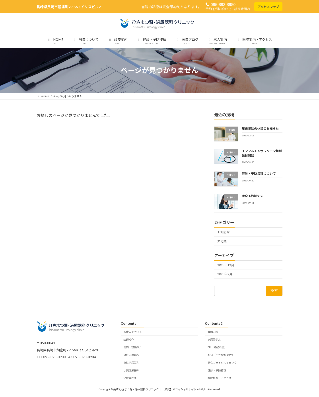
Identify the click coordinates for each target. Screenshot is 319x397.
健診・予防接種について (259, 173)
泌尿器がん (214, 339)
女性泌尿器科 (131, 362)
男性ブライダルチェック (222, 362)
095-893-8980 (220, 4)
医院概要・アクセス (219, 378)
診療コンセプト (132, 331)
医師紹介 (128, 339)
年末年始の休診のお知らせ (260, 128)
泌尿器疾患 (130, 378)
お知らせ (223, 232)
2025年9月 (224, 274)
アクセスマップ (268, 7)
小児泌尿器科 (131, 370)
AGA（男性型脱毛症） (221, 355)
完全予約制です (252, 196)
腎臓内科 (213, 331)
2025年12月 (225, 265)
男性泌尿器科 (131, 355)
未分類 (222, 241)
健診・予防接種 (217, 370)
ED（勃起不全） (217, 347)
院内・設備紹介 (132, 347)
